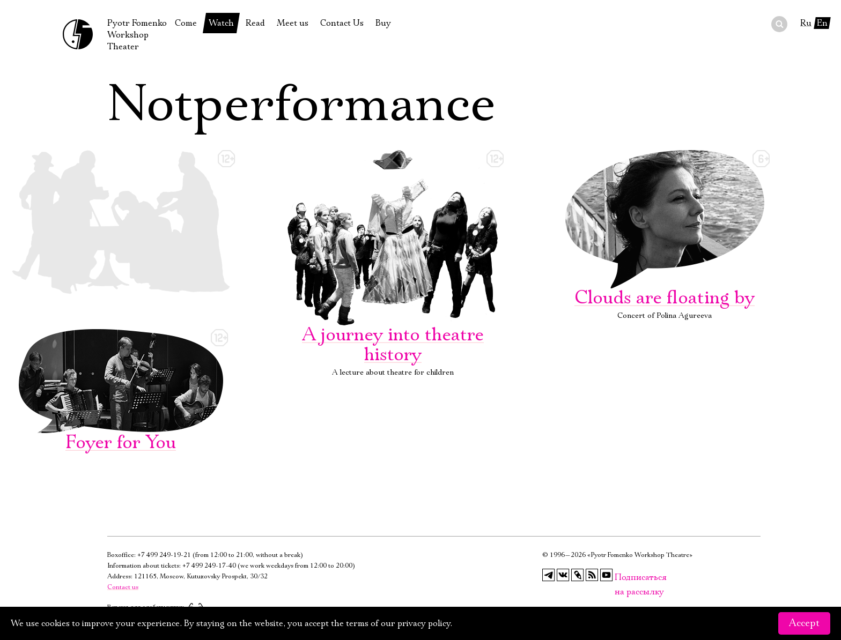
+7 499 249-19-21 (164, 555)
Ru (806, 23)
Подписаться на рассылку (621, 577)
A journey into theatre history (392, 258)
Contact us (122, 587)
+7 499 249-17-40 (209, 566)
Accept (804, 623)
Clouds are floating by (664, 230)
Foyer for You (121, 392)
